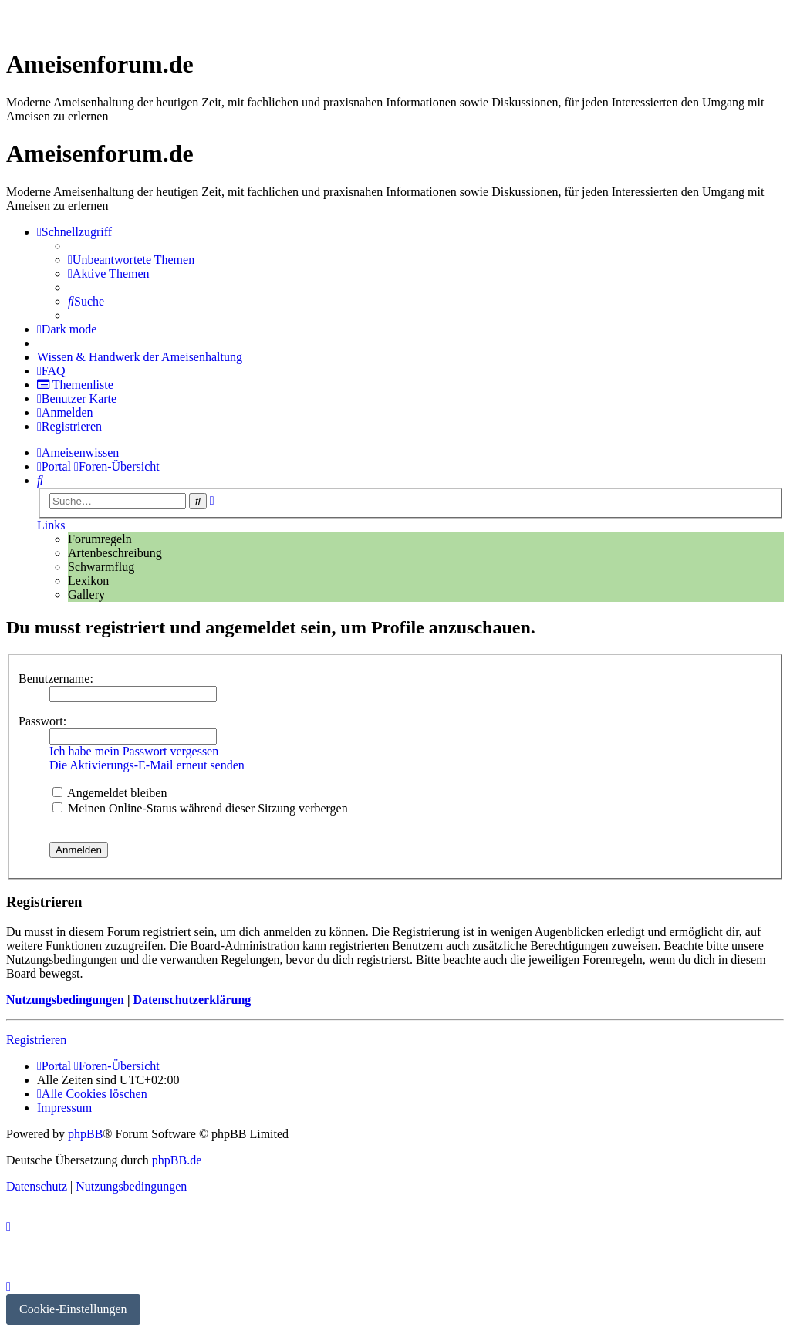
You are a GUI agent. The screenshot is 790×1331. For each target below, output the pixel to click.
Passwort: (42, 721)
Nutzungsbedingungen (65, 999)
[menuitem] (131, 260)
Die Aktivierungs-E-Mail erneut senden (147, 765)
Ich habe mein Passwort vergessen (133, 751)
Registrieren (36, 1039)
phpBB (85, 1133)
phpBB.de (176, 1160)
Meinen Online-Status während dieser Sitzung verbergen (200, 808)
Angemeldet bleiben (109, 792)
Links (51, 525)
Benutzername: (56, 678)
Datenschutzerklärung (192, 999)
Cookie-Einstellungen (73, 1309)
